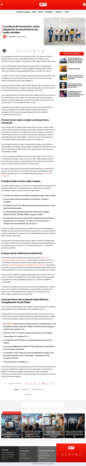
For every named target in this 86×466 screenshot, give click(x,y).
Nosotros (23, 453)
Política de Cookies (7, 457)
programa (9, 324)
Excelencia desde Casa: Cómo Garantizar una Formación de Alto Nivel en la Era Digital (53, 433)
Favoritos (4, 459)
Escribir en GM (25, 458)
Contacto (23, 456)
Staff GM (12, 36)
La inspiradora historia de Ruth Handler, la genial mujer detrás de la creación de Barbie (76, 94)
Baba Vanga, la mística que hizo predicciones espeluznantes (75, 85)
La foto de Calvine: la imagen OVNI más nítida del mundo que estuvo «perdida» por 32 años (75, 60)
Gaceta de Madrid (44, 455)
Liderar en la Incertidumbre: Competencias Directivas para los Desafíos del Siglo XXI (74, 433)
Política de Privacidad (8, 455)
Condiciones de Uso (7, 452)
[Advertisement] (43, 405)
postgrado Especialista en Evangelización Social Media (26, 265)
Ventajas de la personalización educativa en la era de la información (11, 434)
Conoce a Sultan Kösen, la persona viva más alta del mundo (75, 77)
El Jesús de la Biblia (74, 68)
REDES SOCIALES (37, 389)
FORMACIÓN (25, 389)
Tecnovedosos (43, 453)
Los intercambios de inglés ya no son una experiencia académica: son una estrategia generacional (32, 433)
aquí (26, 362)
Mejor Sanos (43, 458)
